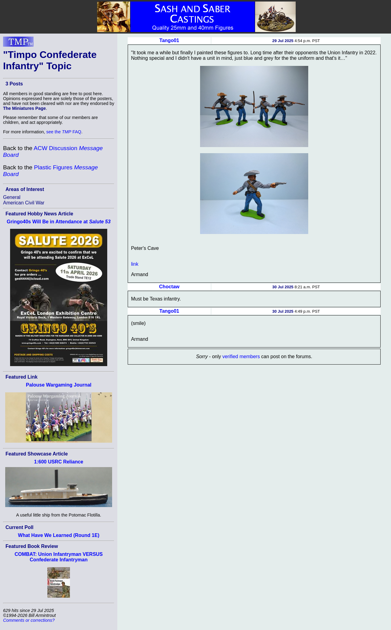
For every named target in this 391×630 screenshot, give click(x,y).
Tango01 (169, 40)
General (11, 197)
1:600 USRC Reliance (58, 461)
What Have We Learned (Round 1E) (58, 535)
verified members (241, 356)
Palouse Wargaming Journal (59, 384)
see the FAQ (63, 131)
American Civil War (23, 202)
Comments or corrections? (29, 620)
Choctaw (169, 286)
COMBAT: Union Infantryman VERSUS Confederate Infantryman (59, 557)
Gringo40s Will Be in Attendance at (59, 221)
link (134, 264)
